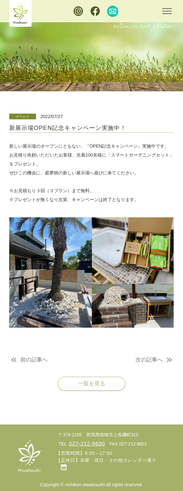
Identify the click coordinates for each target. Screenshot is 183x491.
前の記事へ (34, 361)
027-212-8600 (87, 444)
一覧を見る (91, 385)
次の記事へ (149, 361)
